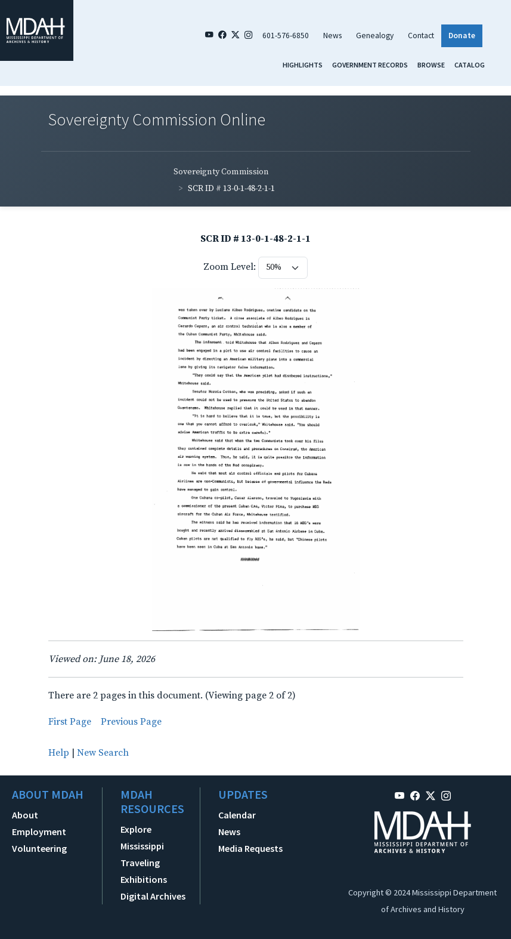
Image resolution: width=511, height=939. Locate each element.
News (332, 35)
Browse (431, 64)
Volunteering (39, 848)
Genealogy (375, 35)
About (25, 815)
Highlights (303, 64)
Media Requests (250, 848)
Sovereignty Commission (221, 172)
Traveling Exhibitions (143, 871)
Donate (461, 35)
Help (58, 753)
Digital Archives (152, 896)
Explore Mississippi (142, 837)
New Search (103, 753)
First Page (69, 722)
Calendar (237, 815)
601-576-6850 (285, 35)
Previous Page (131, 722)
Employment (39, 832)
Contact (421, 35)
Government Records (370, 64)
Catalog (469, 64)
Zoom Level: (229, 267)
